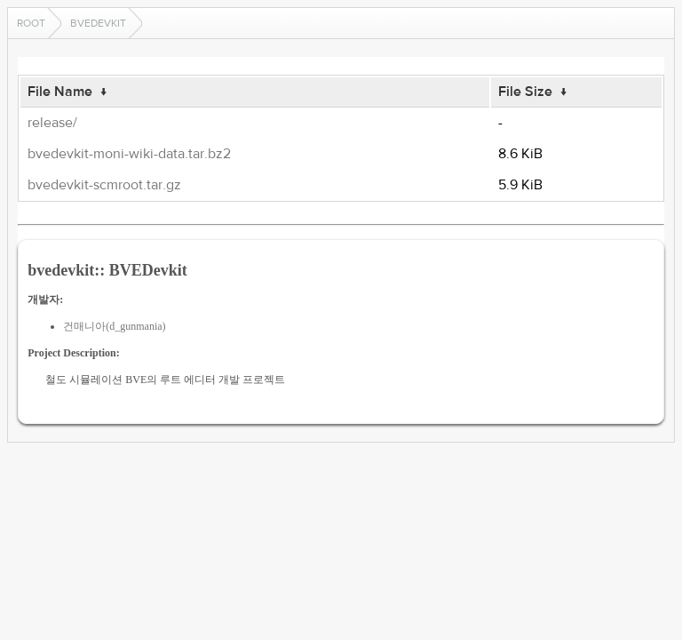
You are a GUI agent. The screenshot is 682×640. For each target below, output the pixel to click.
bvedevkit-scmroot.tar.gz (104, 185)
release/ (52, 123)
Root (31, 23)
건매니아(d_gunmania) (114, 326)
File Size (525, 91)
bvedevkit (98, 23)
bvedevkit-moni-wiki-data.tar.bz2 (129, 154)
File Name (60, 91)
